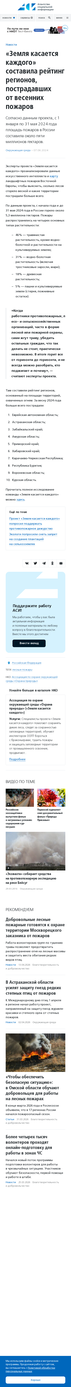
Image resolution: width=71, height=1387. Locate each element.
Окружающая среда (18, 150)
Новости (11, 44)
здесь (20, 499)
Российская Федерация (26, 662)
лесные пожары (22, 669)
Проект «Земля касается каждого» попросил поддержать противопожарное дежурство (34, 523)
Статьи (10, 1119)
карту (54, 176)
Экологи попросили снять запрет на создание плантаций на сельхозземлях (33, 539)
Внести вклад (29, 643)
